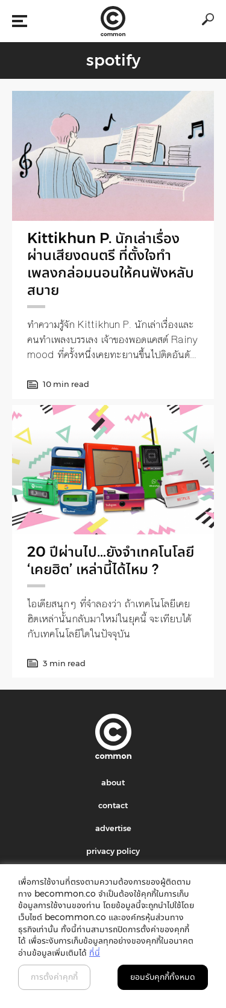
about (113, 782)
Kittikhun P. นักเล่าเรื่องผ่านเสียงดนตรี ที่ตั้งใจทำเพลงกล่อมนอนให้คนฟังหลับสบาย (110, 263)
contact (113, 805)
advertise (113, 828)
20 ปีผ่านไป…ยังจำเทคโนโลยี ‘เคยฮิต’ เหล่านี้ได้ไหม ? (110, 560)
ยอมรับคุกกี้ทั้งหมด (162, 976)
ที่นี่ (94, 952)
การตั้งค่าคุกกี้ (54, 976)
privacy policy (113, 851)
